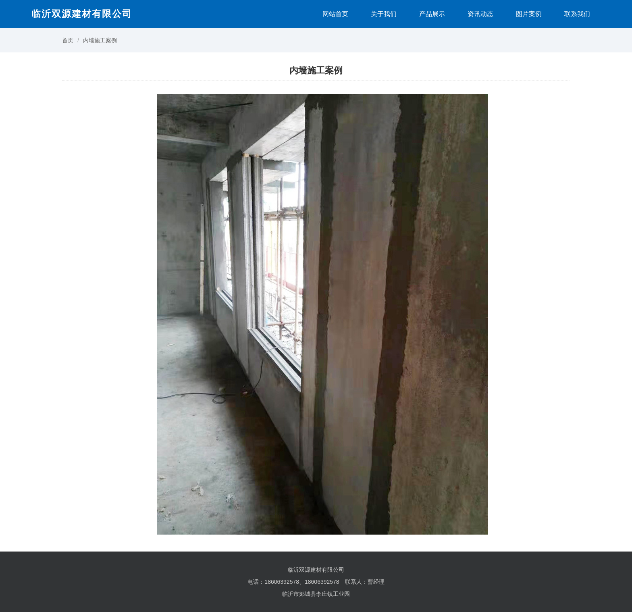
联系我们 (577, 13)
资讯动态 (480, 13)
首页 (67, 40)
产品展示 (432, 13)
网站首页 (335, 13)
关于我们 (384, 13)
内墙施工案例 (100, 40)
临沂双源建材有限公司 (81, 13)
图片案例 (529, 13)
